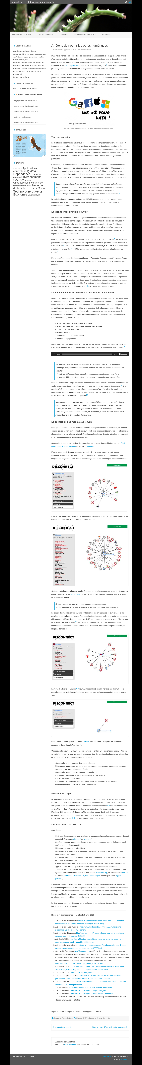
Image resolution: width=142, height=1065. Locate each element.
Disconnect (89, 446)
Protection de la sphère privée (99, 1018)
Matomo (86, 742)
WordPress (124, 1059)
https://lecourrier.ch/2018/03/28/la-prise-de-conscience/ (90, 988)
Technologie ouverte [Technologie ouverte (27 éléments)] (27, 191)
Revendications (67, 1018)
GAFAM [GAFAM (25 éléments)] (18, 180)
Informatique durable (21, 35)
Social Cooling (76, 594)
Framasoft (68, 876)
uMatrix (60, 446)
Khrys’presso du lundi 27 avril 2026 (26, 106)
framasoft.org (24, 77)
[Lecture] (54, 354)
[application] (90, 354)
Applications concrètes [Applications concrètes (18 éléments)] (25, 170)
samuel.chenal (58, 50)
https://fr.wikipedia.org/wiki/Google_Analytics (88, 991)
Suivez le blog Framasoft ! (30, 95)
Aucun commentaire (84, 50)
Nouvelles (57, 1018)
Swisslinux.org (101, 873)
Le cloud (64, 35)
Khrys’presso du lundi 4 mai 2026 (25, 101)
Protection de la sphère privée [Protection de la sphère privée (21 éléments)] (28, 187)
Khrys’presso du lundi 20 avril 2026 (26, 111)
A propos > (106, 35)
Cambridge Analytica (72, 65)
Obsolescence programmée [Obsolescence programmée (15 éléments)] (28, 182)
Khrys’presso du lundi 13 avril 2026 (26, 122)
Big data (79, 1018)
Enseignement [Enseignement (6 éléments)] (17, 177)
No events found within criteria (25, 89)
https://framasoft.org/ (82, 951)
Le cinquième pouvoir (62, 1027)
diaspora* (77, 839)
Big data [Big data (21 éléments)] (30, 171)
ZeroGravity (107, 1056)
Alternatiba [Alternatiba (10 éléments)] (17, 169)
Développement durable (85, 35)
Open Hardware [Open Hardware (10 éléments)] (19, 186)
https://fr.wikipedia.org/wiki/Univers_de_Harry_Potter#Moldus (79, 963)
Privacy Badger (70, 446)
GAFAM (85, 1018)
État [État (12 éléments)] (38, 195)
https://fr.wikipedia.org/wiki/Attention (85, 972)
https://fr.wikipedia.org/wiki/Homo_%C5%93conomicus (92, 994)
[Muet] (119, 354)
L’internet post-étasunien (22, 117)
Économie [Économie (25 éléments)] (20, 194)
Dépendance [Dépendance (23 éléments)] (21, 174)
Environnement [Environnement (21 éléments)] (31, 176)
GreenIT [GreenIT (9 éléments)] (28, 180)
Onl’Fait (125, 873)
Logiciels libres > (45, 35)
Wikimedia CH (78, 876)
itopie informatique (92, 876)
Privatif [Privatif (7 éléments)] (29, 186)
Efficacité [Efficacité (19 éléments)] (36, 174)
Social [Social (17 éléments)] (41, 188)
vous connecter (70, 1044)
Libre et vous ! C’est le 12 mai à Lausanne (109, 1027)
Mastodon (87, 839)
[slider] (87, 354)
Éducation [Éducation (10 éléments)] (32, 195)
